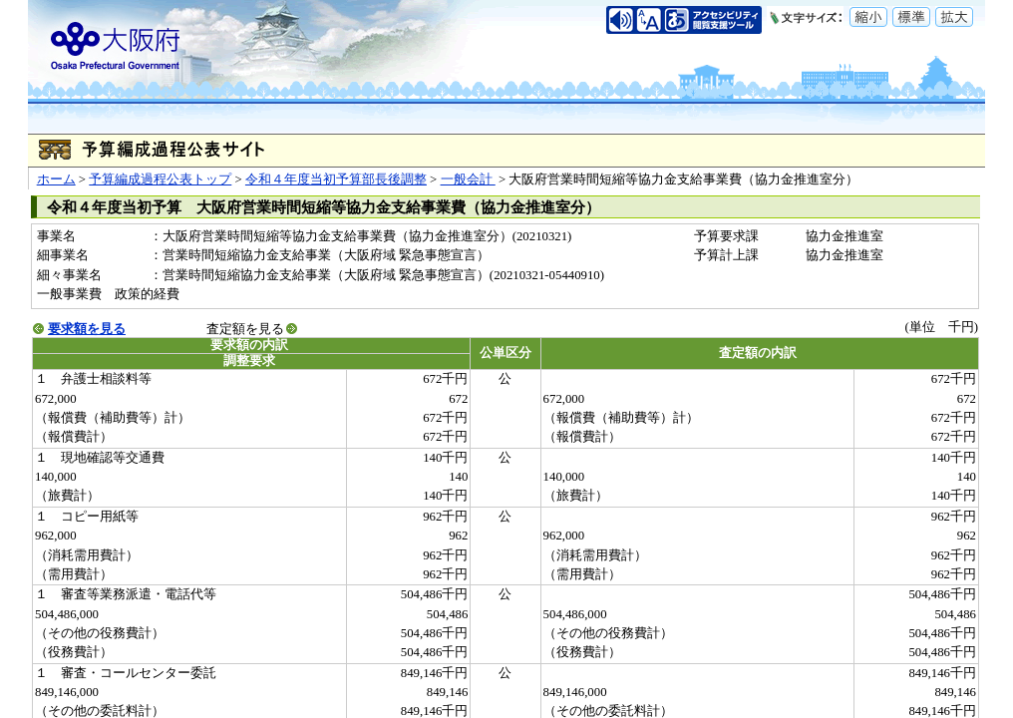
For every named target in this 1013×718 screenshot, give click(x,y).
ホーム (56, 179)
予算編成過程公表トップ (160, 179)
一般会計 (468, 179)
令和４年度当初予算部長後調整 (336, 179)
